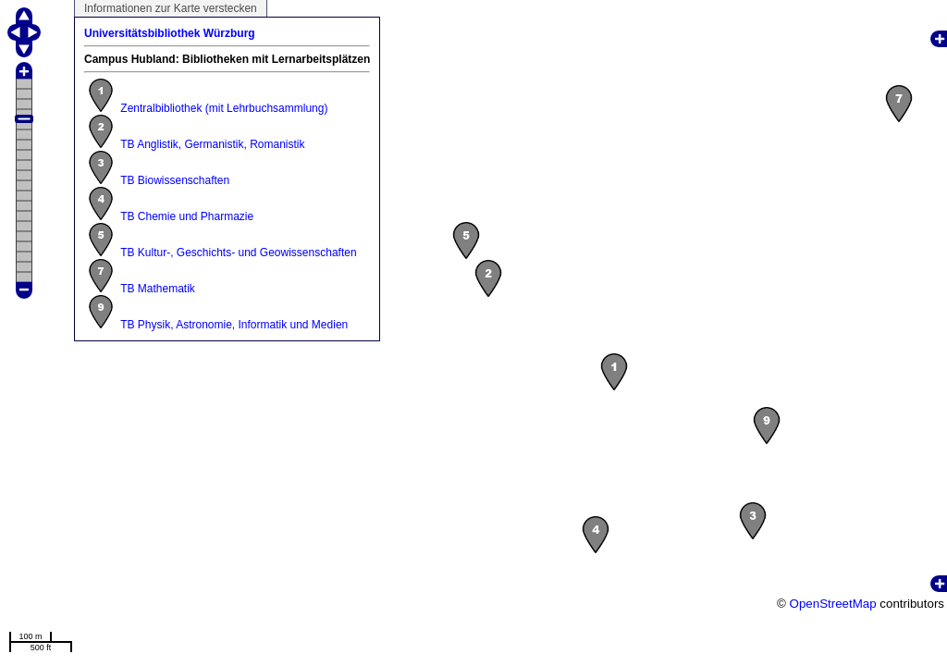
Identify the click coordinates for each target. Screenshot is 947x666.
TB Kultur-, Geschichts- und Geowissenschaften (238, 252)
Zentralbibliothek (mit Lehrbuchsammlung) (223, 108)
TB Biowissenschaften (174, 180)
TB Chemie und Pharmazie (186, 216)
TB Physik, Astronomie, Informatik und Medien (234, 324)
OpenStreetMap (833, 603)
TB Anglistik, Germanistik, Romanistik (212, 144)
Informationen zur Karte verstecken (170, 8)
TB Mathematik (157, 288)
